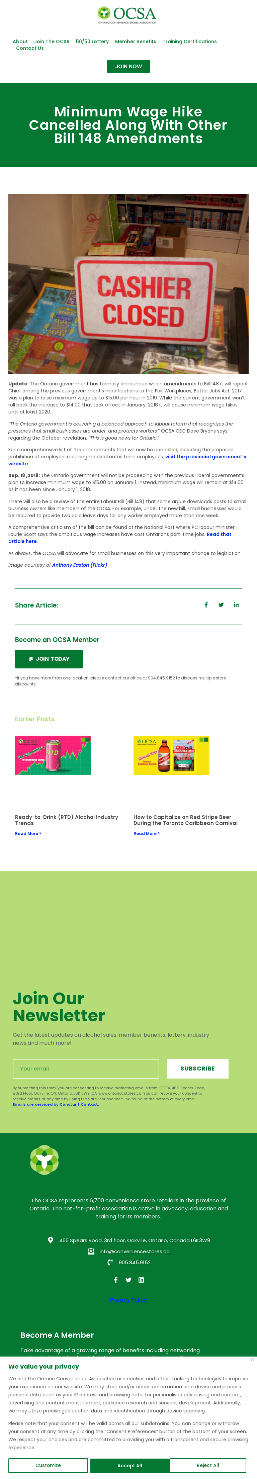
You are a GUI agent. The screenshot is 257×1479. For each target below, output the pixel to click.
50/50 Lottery (92, 41)
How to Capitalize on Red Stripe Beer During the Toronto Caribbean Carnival (186, 820)
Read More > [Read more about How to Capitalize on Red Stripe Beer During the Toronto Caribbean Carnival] (147, 833)
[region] (128, 1418)
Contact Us (30, 48)
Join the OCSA (52, 41)
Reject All (129, 1466)
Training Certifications (190, 41)
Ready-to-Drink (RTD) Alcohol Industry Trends (66, 820)
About (20, 41)
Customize (48, 1466)
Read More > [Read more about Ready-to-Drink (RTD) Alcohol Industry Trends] (28, 833)
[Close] (252, 1360)
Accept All (209, 1466)
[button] (49, 659)
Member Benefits (135, 41)
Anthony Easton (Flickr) (79, 565)
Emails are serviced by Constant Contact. (56, 1104)
